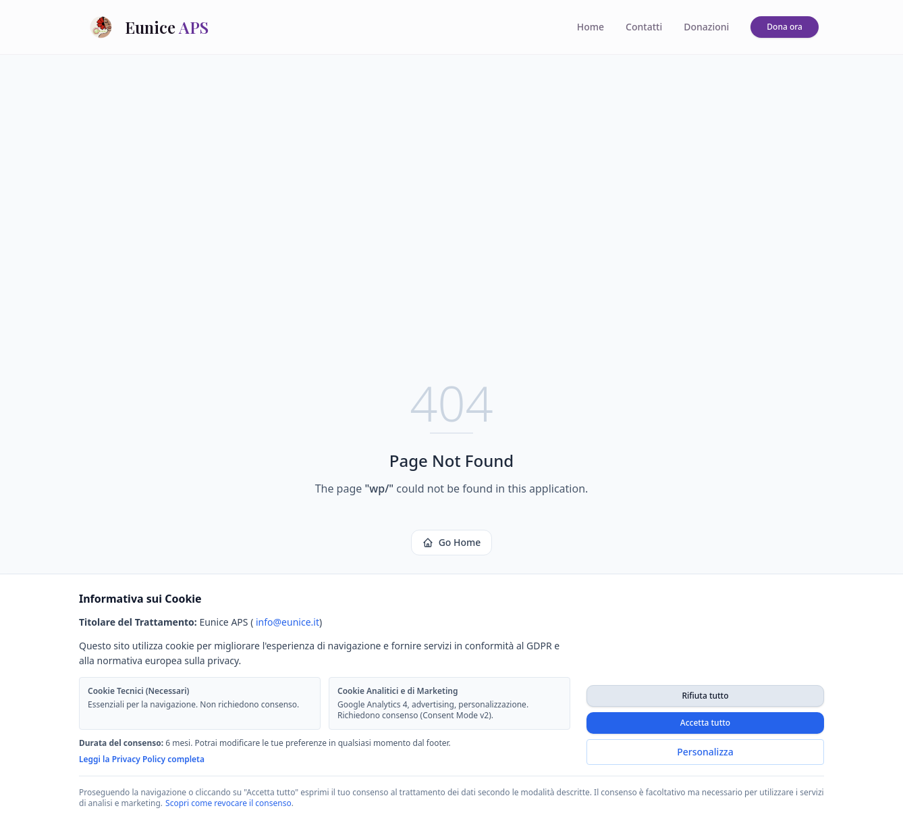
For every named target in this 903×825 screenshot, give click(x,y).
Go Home (451, 542)
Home (590, 26)
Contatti (644, 26)
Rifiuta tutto (705, 695)
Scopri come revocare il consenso (228, 803)
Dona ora (784, 26)
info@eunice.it (287, 622)
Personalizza (705, 751)
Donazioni (706, 26)
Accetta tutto (705, 722)
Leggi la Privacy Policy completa (141, 759)
